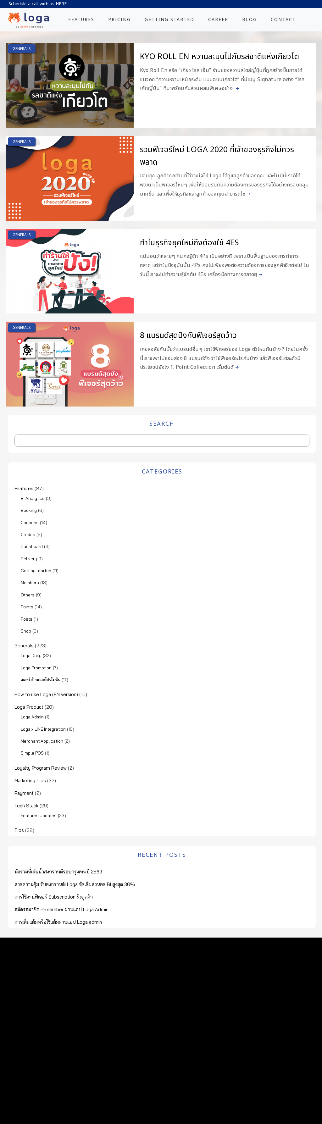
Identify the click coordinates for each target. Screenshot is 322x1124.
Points (27, 606)
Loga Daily (31, 655)
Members (30, 582)
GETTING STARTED (169, 19)
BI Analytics (33, 498)
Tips (19, 830)
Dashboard (32, 546)
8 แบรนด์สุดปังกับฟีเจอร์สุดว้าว (188, 335)
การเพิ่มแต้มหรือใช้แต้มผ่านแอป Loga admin (58, 922)
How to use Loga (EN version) (46, 694)
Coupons (30, 522)
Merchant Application (42, 741)
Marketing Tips (30, 780)
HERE (61, 4)
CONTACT (283, 19)
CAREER (218, 19)
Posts (26, 619)
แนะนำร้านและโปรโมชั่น (40, 679)
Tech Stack (26, 806)
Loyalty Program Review (40, 768)
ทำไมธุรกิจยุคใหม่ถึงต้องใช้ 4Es (189, 243)
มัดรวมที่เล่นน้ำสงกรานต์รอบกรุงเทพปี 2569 (58, 872)
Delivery (29, 558)
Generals (22, 49)
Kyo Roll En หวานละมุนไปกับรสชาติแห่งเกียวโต (219, 57)
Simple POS (32, 753)
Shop (26, 631)
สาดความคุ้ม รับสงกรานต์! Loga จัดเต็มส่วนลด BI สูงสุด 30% (74, 884)
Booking (29, 510)
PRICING (119, 19)
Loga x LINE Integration (43, 729)
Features (23, 488)
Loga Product (28, 707)
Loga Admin (32, 716)
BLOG (249, 19)
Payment (24, 793)
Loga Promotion (36, 667)
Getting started (36, 570)
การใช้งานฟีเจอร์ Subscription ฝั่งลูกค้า (53, 897)
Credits (28, 534)
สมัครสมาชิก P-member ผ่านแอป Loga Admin (61, 909)
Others (28, 594)
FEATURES (81, 19)
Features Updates (39, 815)
